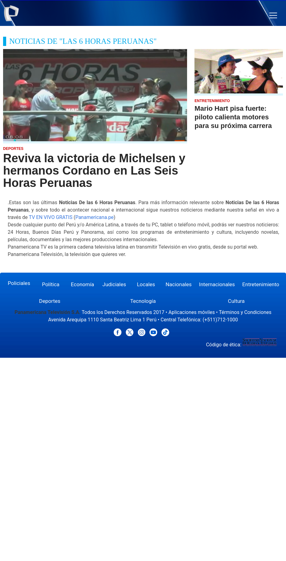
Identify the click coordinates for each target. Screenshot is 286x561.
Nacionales (178, 284)
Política (50, 284)
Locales (146, 284)
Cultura (236, 301)
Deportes (49, 301)
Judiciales (114, 284)
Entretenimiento (260, 284)
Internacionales (217, 284)
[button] (273, 15)
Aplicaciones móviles (192, 312)
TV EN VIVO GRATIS (50, 217)
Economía (82, 284)
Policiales (19, 283)
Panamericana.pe (94, 217)
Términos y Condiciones (245, 312)
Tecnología (143, 301)
